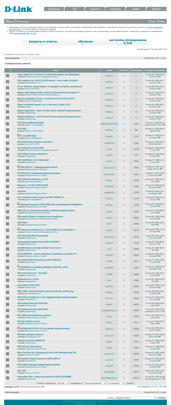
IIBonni (109, 322)
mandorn (109, 136)
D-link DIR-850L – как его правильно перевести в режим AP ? (47, 254)
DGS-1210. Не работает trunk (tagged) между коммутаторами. (47, 297)
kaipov (109, 304)
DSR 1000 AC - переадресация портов (38, 167)
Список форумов (12, 58)
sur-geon (109, 360)
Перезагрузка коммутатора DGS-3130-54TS (38, 242)
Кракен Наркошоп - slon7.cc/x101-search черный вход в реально (49, 110)
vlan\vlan (21, 191)
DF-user (109, 298)
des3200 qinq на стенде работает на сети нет (39, 248)
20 (160, 387)
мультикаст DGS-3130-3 (28, 285)
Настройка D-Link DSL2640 (30, 148)
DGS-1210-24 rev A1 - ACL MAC (32, 273)
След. (164, 387)
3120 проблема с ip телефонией (33, 160)
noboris (109, 212)
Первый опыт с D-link (28, 279)
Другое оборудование (33, 101)
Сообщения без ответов (14, 54)
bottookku (109, 286)
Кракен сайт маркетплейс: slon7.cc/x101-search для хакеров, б (48, 92)
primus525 (109, 336)
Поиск (161, 22)
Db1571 (109, 198)
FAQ (152, 22)
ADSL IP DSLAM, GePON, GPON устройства (42, 95)
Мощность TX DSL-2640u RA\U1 (32, 185)
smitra (109, 316)
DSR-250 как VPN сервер (29, 346)
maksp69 (109, 366)
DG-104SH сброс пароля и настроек (35, 142)
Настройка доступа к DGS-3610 (32, 309)
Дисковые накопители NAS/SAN (37, 213)
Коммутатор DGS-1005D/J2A (31, 340)
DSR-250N (22, 222)
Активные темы (32, 54)
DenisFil (109, 230)
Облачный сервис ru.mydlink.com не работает (40, 216)
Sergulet (109, 261)
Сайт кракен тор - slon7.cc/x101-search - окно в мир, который (47, 80)
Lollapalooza (109, 192)
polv (109, 249)
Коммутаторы (30, 113)
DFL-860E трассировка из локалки (34, 315)
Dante (109, 161)
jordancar (109, 76)
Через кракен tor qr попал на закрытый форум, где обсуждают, (48, 74)
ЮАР (109, 224)
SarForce (109, 243)
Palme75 (109, 329)
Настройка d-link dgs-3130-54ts (32, 303)
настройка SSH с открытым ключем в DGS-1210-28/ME (44, 377)
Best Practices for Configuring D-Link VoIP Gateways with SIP (46, 352)
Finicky (109, 348)
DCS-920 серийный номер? (30, 123)
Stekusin (109, 205)
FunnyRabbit (109, 372)
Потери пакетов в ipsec (28, 321)
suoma (109, 149)
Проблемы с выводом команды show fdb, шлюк (44, 267)
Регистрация (21, 22)
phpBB (80, 401)
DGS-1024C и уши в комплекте (32, 154)
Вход (9, 22)
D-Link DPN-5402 (28, 136)
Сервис (28, 107)
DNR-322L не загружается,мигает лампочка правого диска (46, 210)
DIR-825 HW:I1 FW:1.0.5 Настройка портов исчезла (45, 328)
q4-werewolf (109, 237)
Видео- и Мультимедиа (34, 125)
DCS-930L (22, 129)
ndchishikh (109, 268)
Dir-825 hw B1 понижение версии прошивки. (39, 173)
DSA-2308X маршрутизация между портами (38, 364)
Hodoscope (109, 186)
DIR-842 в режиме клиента (30, 334)
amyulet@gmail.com (109, 378)
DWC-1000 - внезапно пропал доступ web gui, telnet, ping (45, 291)
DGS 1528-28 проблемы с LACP (32, 179)
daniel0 (109, 155)
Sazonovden (109, 174)
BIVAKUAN (109, 143)
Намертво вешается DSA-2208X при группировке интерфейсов (51, 204)
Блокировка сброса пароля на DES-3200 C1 (38, 358)
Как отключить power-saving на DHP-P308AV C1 (40, 197)
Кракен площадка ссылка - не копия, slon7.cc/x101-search (45, 98)
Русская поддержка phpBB (85, 403)
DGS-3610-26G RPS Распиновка (32, 236)
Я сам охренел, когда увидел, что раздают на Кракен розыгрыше (49, 86)
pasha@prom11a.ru (109, 310)
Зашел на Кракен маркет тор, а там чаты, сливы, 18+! (43, 104)
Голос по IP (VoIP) (32, 89)
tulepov (109, 342)
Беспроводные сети (33, 83)
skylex (109, 180)
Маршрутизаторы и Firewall (36, 169)
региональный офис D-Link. (25, 33)
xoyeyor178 (109, 354)
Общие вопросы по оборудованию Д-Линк (41, 77)
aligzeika (109, 130)
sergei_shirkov (109, 168)
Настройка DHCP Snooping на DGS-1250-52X (39, 260)
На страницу (143, 387)
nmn (109, 280)
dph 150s (21, 371)
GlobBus (109, 292)
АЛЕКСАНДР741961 (109, 124)
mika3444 (109, 255)
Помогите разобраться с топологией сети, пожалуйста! (47, 230)
